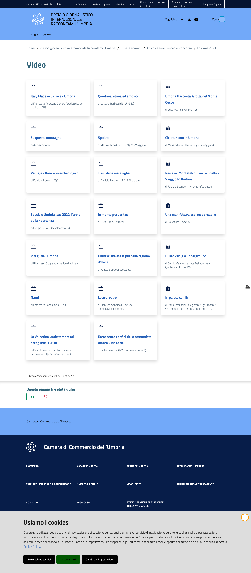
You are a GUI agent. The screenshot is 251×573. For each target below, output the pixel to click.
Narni (35, 297)
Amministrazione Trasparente (195, 484)
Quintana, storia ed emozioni (119, 96)
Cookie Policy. (32, 546)
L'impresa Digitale (87, 484)
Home (30, 48)
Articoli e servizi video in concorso (169, 48)
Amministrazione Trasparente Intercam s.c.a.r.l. (145, 504)
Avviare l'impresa (87, 466)
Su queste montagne (46, 137)
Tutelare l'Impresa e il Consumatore (48, 484)
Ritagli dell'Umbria (44, 256)
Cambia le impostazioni (99, 559)
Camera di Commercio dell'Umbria (43, 4)
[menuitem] (40, 34)
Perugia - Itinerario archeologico (55, 173)
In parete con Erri (178, 297)
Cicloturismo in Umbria (182, 137)
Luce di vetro (107, 297)
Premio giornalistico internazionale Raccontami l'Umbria (77, 48)
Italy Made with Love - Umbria (53, 96)
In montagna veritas (113, 214)
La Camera (32, 466)
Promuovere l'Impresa (190, 466)
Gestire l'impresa (137, 466)
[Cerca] (220, 19)
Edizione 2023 (206, 48)
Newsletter (134, 484)
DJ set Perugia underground (185, 256)
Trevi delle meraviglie (114, 173)
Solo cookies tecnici (39, 559)
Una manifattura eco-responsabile (190, 214)
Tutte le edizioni (130, 48)
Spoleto (103, 137)
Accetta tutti (68, 559)
